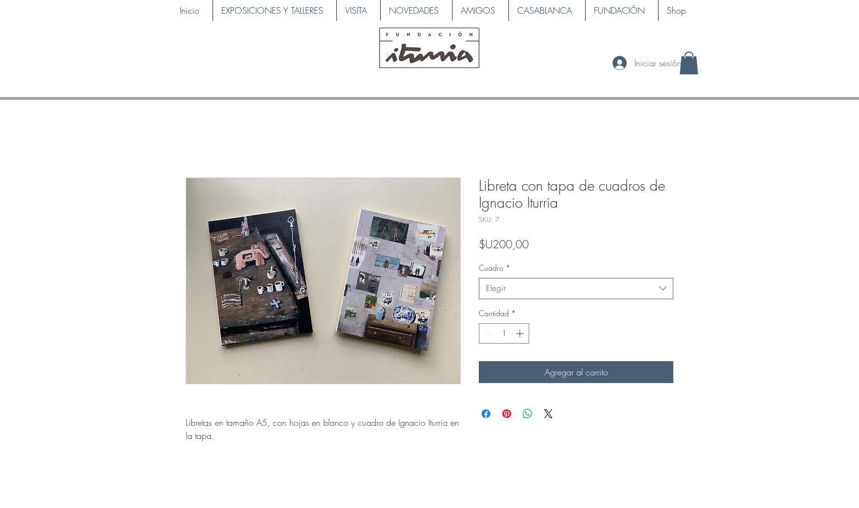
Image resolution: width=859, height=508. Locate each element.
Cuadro (495, 267)
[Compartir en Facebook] (486, 413)
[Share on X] (548, 413)
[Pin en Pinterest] (506, 413)
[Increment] (521, 333)
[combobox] (576, 288)
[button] (688, 63)
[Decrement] (487, 333)
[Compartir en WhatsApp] (527, 413)
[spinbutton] (504, 333)
